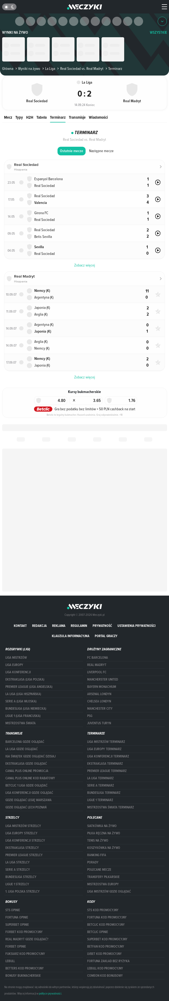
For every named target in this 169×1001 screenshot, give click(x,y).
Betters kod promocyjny (24, 968)
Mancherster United (102, 679)
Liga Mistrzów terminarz (106, 742)
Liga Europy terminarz (104, 749)
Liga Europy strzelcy (21, 833)
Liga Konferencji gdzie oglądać (29, 793)
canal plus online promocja (26, 771)
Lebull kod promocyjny (105, 968)
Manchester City (100, 708)
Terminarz (58, 117)
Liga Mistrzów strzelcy (23, 826)
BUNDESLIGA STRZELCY (20, 877)
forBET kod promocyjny (24, 932)
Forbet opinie (15, 946)
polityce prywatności (50, 993)
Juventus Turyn (99, 723)
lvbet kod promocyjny (104, 954)
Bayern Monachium (101, 687)
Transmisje (77, 117)
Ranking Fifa (96, 855)
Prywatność (102, 625)
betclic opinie (97, 932)
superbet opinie (17, 925)
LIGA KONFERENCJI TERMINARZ (108, 756)
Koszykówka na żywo (103, 848)
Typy (19, 117)
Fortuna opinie (16, 917)
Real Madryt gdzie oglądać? (26, 939)
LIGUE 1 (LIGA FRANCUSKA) (22, 716)
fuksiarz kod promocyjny (25, 954)
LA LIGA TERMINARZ (100, 778)
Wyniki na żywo (15, 32)
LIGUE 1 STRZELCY (17, 884)
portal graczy (106, 635)
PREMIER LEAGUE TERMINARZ (107, 771)
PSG (89, 716)
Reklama (58, 625)
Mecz (8, 117)
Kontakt (20, 625)
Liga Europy (14, 665)
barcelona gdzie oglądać (24, 742)
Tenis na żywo (97, 840)
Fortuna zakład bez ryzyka (108, 961)
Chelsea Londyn (99, 701)
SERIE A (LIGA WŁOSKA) (20, 701)
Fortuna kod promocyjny (107, 917)
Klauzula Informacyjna (70, 635)
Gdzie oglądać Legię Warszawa (28, 800)
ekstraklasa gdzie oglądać (26, 763)
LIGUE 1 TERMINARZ (100, 800)
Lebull (10, 961)
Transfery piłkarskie (103, 877)
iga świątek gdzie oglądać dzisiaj (30, 756)
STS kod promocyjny (103, 910)
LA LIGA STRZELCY (17, 862)
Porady (93, 862)
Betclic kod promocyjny (106, 925)
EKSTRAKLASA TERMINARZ (105, 763)
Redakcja (39, 625)
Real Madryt (96, 665)
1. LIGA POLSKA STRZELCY (22, 891)
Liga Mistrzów (16, 657)
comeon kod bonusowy (105, 975)
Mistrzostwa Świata (20, 723)
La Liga (48, 68)
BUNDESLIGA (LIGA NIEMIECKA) (25, 708)
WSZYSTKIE (158, 32)
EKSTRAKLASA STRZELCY (22, 848)
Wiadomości (98, 117)
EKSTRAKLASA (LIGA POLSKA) (24, 679)
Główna (7, 68)
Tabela (41, 117)
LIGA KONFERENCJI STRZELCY (25, 840)
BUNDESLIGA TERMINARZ (103, 793)
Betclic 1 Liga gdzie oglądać (26, 785)
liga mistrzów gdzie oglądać (109, 891)
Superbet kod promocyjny (107, 939)
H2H (29, 117)
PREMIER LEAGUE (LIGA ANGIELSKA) (28, 687)
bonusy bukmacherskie (23, 975)
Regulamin (79, 625)
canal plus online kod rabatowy (30, 778)
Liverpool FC (96, 672)
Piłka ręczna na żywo (103, 833)
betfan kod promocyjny (105, 946)
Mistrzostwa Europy (103, 884)
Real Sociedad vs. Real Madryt (79, 68)
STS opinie (12, 910)
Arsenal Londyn (99, 694)
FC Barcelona (97, 657)
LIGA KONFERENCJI (18, 672)
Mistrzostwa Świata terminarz (110, 807)
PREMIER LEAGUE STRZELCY (24, 855)
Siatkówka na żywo (102, 826)
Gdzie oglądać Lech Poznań (25, 807)
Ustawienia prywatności (136, 625)
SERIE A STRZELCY (17, 869)
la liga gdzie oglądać (21, 749)
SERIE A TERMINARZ (100, 785)
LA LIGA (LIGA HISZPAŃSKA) (23, 694)
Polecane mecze (99, 869)
